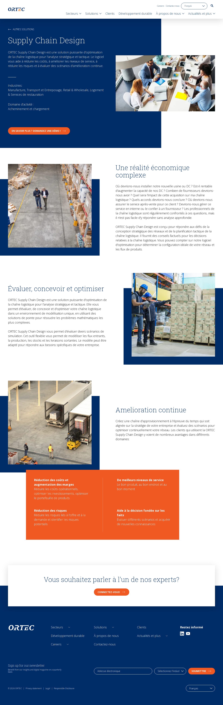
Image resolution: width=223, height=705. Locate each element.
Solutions (100, 627)
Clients (141, 627)
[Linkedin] (182, 634)
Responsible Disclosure (64, 688)
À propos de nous (106, 636)
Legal (47, 688)
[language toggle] (194, 6)
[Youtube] (188, 633)
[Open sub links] (69, 627)
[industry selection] (170, 671)
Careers (160, 6)
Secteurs (57, 627)
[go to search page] (212, 6)
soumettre (202, 671)
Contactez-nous (172, 6)
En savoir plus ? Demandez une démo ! (39, 130)
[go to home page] (16, 9)
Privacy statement (34, 688)
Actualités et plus (149, 636)
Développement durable (67, 636)
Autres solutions (21, 29)
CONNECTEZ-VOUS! (112, 592)
